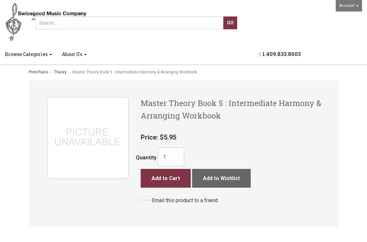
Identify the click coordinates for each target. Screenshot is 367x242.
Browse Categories (28, 54)
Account (349, 5)
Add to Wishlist (221, 178)
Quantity (146, 157)
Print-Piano (38, 72)
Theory (60, 72)
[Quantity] (171, 157)
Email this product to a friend (185, 200)
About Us (74, 54)
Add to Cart (166, 178)
